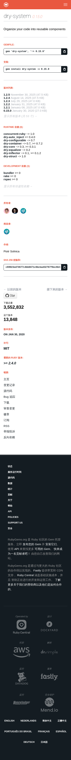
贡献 (10, 494)
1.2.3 (7, 101)
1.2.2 (7, 104)
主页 (6, 379)
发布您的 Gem (32, 544)
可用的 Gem (42, 548)
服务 (52, 668)
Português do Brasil (18, 731)
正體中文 (62, 720)
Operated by (22, 617)
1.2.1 (7, 107)
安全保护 (51, 694)
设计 (52, 616)
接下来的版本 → (57, 289)
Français (44, 731)
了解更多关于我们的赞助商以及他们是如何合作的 (35, 584)
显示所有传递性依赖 (16, 186)
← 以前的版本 (12, 289)
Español (61, 731)
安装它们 (51, 544)
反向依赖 (9, 437)
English (9, 720)
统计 (10, 489)
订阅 (6, 420)
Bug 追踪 (9, 396)
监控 (24, 668)
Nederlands (28, 720)
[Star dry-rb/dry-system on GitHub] (10, 296)
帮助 (10, 505)
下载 (6, 402)
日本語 (44, 742)
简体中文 (46, 720)
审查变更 (9, 408)
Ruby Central (25, 575)
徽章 (6, 414)
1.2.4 (7, 97)
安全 (10, 528)
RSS (6, 426)
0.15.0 (8, 110)
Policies (13, 517)
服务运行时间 (14, 472)
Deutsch (28, 742)
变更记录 (9, 385)
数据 (10, 483)
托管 (24, 642)
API (10, 511)
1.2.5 (7, 94)
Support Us (15, 522)
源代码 (8, 390)
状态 (10, 466)
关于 (10, 500)
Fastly (37, 570)
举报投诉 (9, 431)
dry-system (17, 16)
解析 (52, 642)
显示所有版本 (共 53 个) (19, 116)
